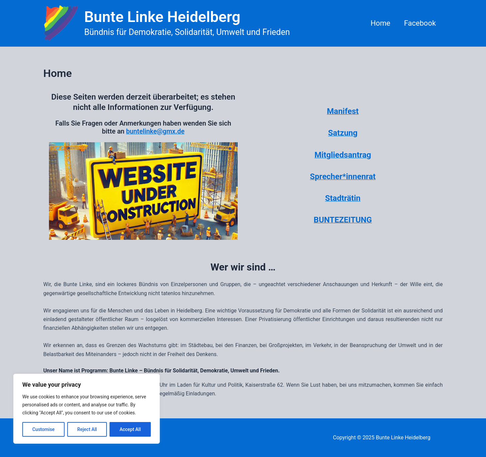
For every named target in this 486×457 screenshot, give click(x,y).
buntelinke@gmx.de (155, 131)
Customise (43, 429)
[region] (86, 409)
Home (379, 23)
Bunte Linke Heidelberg (162, 17)
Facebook (419, 23)
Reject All (87, 429)
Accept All (130, 429)
